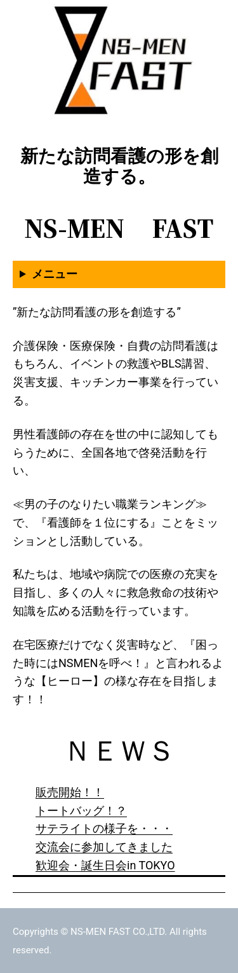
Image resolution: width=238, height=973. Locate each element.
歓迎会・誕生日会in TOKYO (105, 865)
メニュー (54, 273)
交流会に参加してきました (104, 846)
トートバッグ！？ (81, 810)
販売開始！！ (70, 792)
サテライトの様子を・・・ (104, 828)
